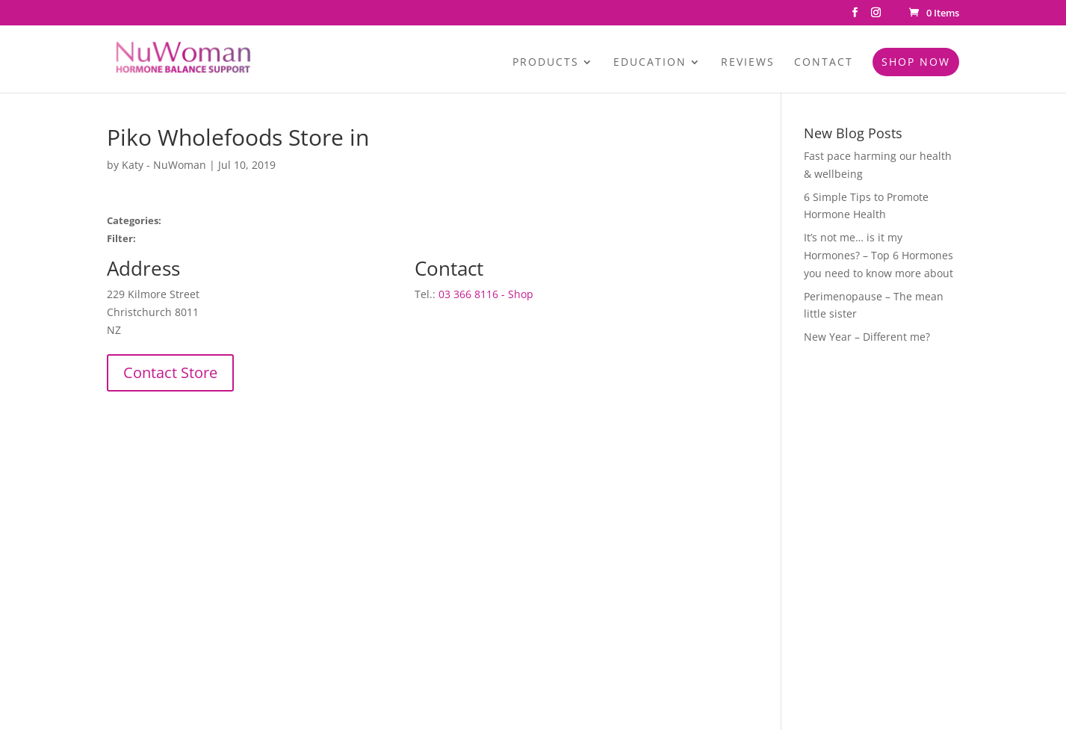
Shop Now (915, 62)
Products (545, 63)
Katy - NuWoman (164, 165)
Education (650, 63)
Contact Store (170, 372)
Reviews (748, 63)
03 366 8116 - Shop (486, 294)
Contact (823, 63)
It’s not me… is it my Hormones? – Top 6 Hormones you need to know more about (878, 255)
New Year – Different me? (867, 337)
